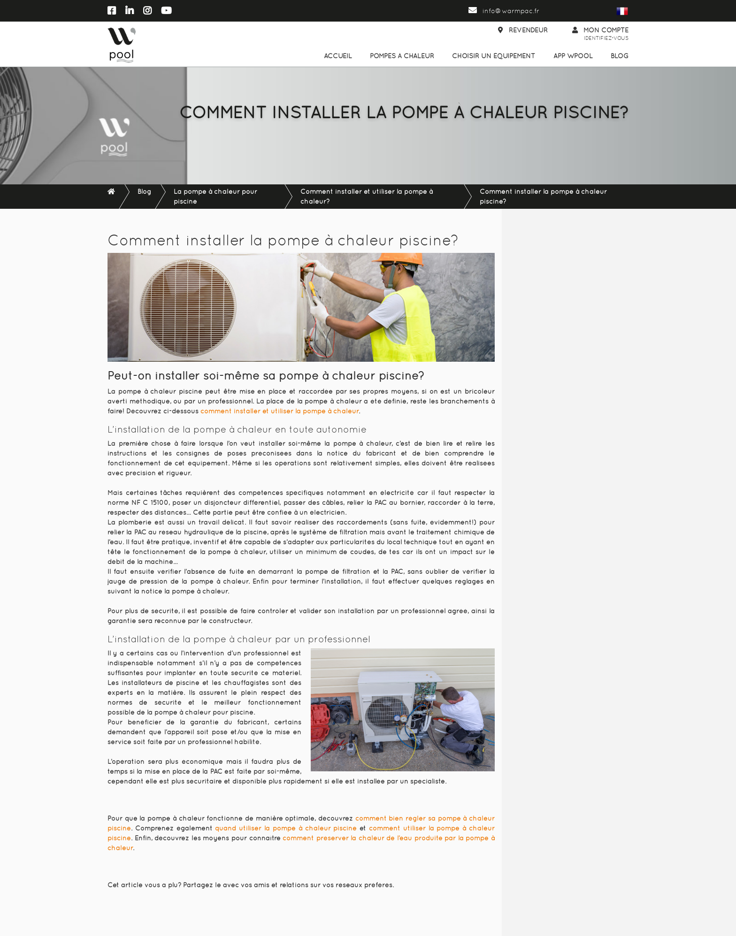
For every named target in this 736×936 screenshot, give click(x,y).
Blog (620, 56)
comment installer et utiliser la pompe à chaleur (279, 411)
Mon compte (600, 34)
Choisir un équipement (493, 56)
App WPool (573, 56)
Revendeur (523, 30)
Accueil (338, 56)
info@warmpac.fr (503, 11)
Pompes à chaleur (402, 56)
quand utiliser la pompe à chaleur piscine (286, 828)
